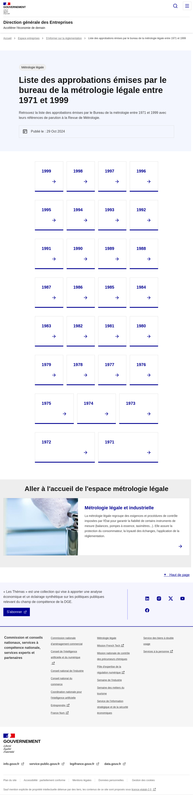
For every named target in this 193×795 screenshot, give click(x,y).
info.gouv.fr (11, 764)
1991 (46, 248)
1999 (46, 171)
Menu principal (187, 6)
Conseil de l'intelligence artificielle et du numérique (65, 654)
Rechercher (175, 6)
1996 (141, 171)
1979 (46, 364)
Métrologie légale (106, 638)
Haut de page (179, 575)
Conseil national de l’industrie (67, 670)
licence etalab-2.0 (142, 789)
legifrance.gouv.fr (82, 764)
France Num (58, 712)
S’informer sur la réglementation (64, 38)
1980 (141, 326)
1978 (78, 364)
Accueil (7, 38)
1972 (46, 442)
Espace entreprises (29, 38)
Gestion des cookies (143, 780)
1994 (78, 209)
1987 (46, 287)
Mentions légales (82, 780)
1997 (109, 171)
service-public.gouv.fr (45, 764)
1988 (141, 248)
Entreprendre (58, 705)
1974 (88, 403)
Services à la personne (156, 651)
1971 (109, 442)
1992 (141, 209)
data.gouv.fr (113, 764)
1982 (78, 326)
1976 (141, 364)
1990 (78, 248)
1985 (109, 287)
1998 (78, 171)
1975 (46, 403)
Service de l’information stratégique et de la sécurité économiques (112, 707)
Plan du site (10, 780)
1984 (141, 287)
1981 (109, 326)
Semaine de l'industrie (109, 680)
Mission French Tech (108, 645)
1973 (130, 403)
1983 (46, 326)
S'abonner (14, 612)
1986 (78, 287)
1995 (46, 209)
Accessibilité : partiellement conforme (44, 780)
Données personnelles (111, 780)
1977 (109, 364)
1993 (109, 209)
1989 (109, 248)
